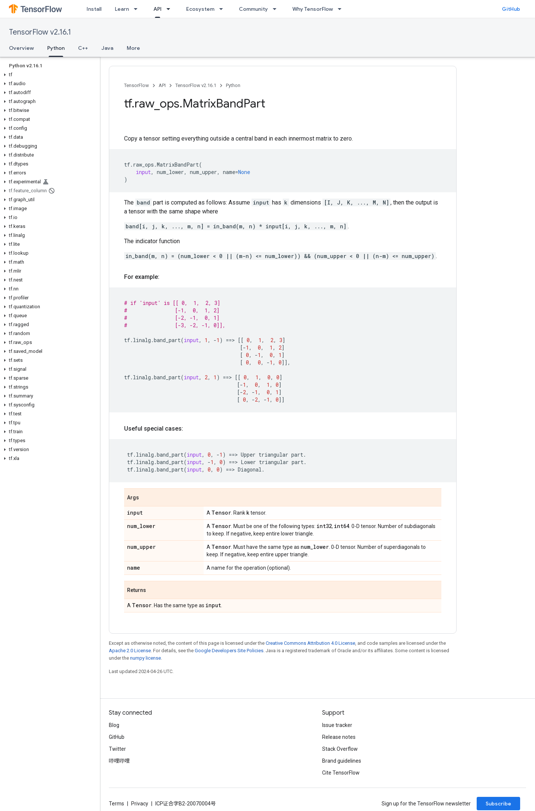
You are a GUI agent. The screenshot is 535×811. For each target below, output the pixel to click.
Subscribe (498, 803)
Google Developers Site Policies (229, 650)
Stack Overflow (340, 749)
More (133, 48)
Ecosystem (200, 9)
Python (233, 85)
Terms (116, 804)
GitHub (511, 9)
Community (253, 9)
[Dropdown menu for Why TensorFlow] (342, 9)
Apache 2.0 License (130, 650)
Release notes (339, 737)
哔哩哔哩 (119, 761)
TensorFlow (136, 85)
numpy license (145, 658)
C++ (83, 48)
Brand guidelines (341, 761)
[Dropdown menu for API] (170, 9)
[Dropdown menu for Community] (277, 9)
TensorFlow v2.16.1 (40, 32)
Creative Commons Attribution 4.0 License (310, 643)
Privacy (139, 804)
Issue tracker (337, 725)
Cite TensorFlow (341, 773)
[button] (48, 74)
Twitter (117, 749)
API (162, 85)
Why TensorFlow (312, 9)
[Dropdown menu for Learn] (138, 9)
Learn (122, 9)
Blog (114, 725)
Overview (21, 48)
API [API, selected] (157, 9)
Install (94, 9)
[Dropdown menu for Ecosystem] (223, 9)
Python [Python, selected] (56, 48)
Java (107, 48)
